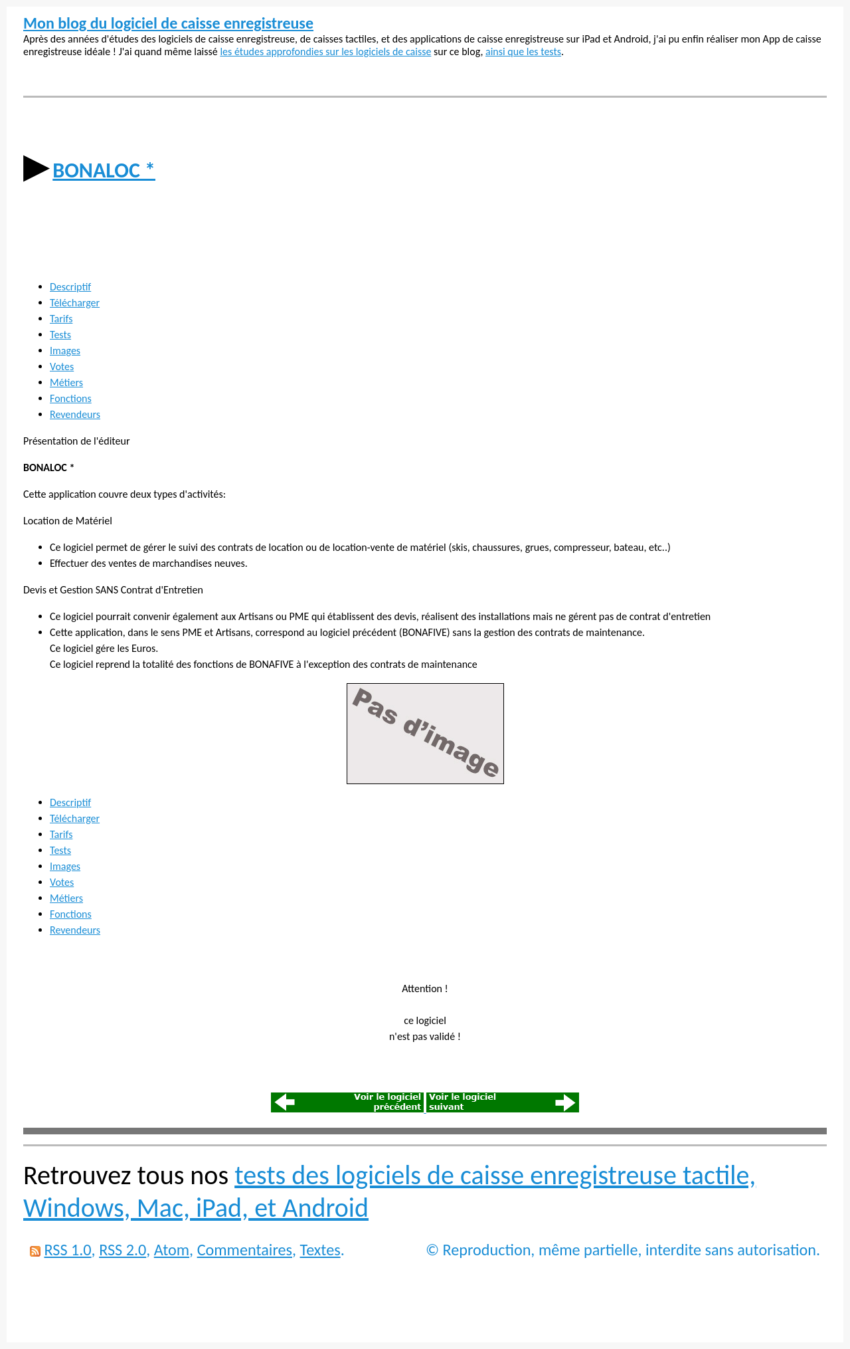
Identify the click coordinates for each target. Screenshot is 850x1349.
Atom (171, 1249)
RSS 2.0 (122, 1249)
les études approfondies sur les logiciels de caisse (325, 51)
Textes (320, 1249)
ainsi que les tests (523, 51)
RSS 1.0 (67, 1249)
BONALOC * (103, 170)
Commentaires (244, 1249)
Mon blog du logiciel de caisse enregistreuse (168, 23)
